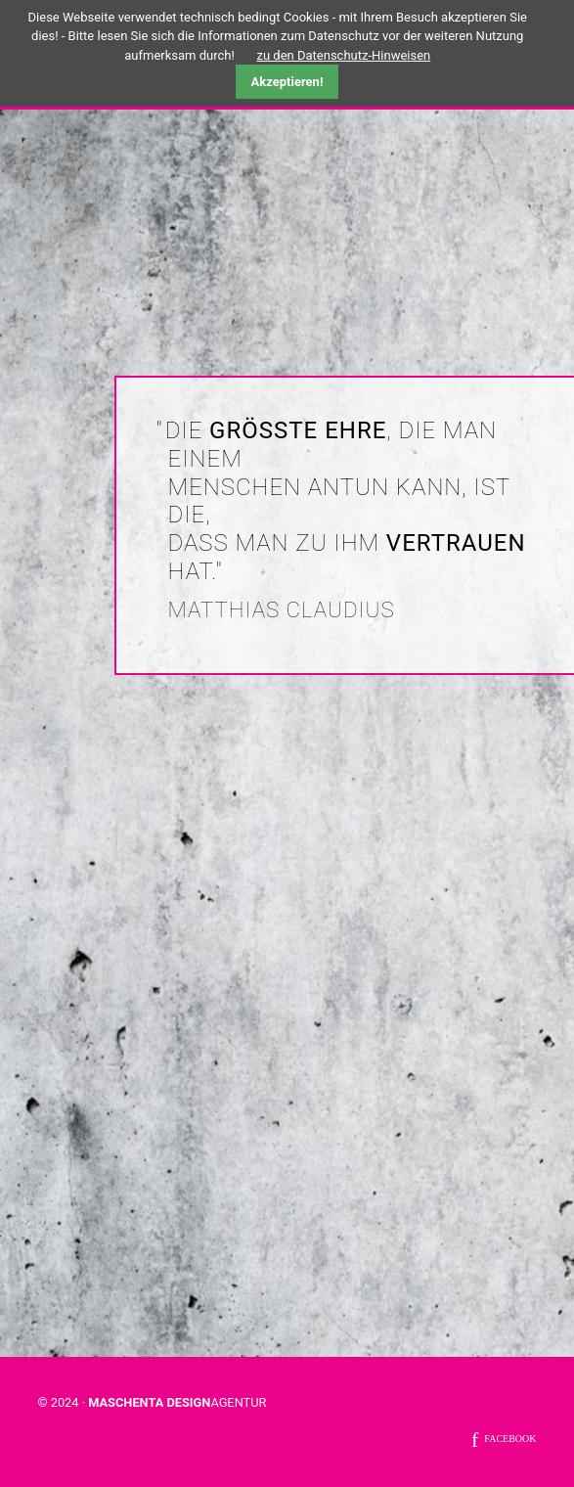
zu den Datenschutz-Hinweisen (344, 55)
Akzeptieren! (287, 81)
